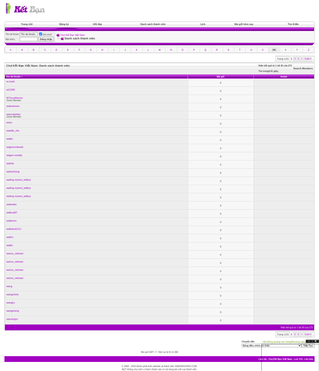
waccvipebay (13, 114)
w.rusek (10, 81)
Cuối (308, 59)
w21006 (10, 89)
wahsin (10, 163)
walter (9, 245)
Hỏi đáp (97, 24)
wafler (9, 138)
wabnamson (12, 106)
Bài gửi (220, 76)
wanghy (10, 302)
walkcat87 (11, 212)
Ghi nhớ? (45, 34)
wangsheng (12, 310)
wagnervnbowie (14, 147)
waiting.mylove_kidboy (18, 179)
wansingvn (12, 319)
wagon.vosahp (14, 155)
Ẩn (309, 341)
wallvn (9, 237)
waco (9, 122)
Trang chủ (27, 24)
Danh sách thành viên (153, 24)
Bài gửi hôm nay (243, 24)
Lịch (202, 24)
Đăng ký (64, 24)
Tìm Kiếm (293, 24)
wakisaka (11, 204)
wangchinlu (12, 294)
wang (9, 286)
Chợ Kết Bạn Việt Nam (72, 35)
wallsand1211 (13, 229)
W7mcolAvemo (14, 98)
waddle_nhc (12, 130)
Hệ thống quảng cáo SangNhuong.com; (284, 341)
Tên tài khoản (13, 76)
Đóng (315, 341)
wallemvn (11, 220)
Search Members (303, 68)
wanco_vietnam (14, 253)
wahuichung (12, 171)
